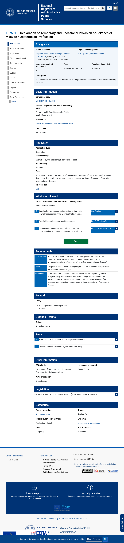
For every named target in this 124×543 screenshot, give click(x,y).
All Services (13, 460)
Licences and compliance (89, 423)
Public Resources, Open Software (55, 472)
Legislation (14, 87)
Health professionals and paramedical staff (54, 124)
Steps (12, 78)
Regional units (42, 54)
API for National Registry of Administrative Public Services (62, 518)
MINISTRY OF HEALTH (45, 101)
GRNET (84, 455)
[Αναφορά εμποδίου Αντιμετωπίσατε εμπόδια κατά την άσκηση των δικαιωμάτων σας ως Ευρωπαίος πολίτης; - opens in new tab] (34, 493)
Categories (14, 92)
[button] (94, 539)
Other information (17, 82)
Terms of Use (48, 466)
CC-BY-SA (90, 459)
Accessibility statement (52, 469)
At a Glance (15, 44)
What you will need (18, 58)
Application (14, 53)
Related (13, 68)
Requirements (16, 63)
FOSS (93, 455)
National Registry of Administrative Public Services (50, 12)
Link (37, 189)
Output (13, 73)
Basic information (17, 48)
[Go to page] (103, 8)
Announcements (43, 414)
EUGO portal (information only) (91, 54)
